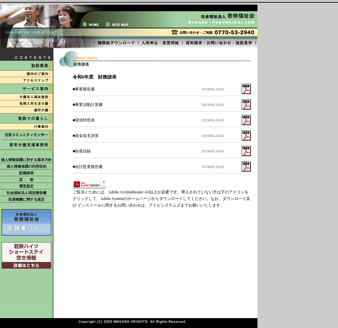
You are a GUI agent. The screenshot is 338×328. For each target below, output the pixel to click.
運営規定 (26, 186)
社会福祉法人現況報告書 (27, 193)
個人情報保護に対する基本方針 (26, 160)
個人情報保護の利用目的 (27, 166)
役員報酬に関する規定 (26, 199)
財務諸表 (26, 173)
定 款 (26, 179)
